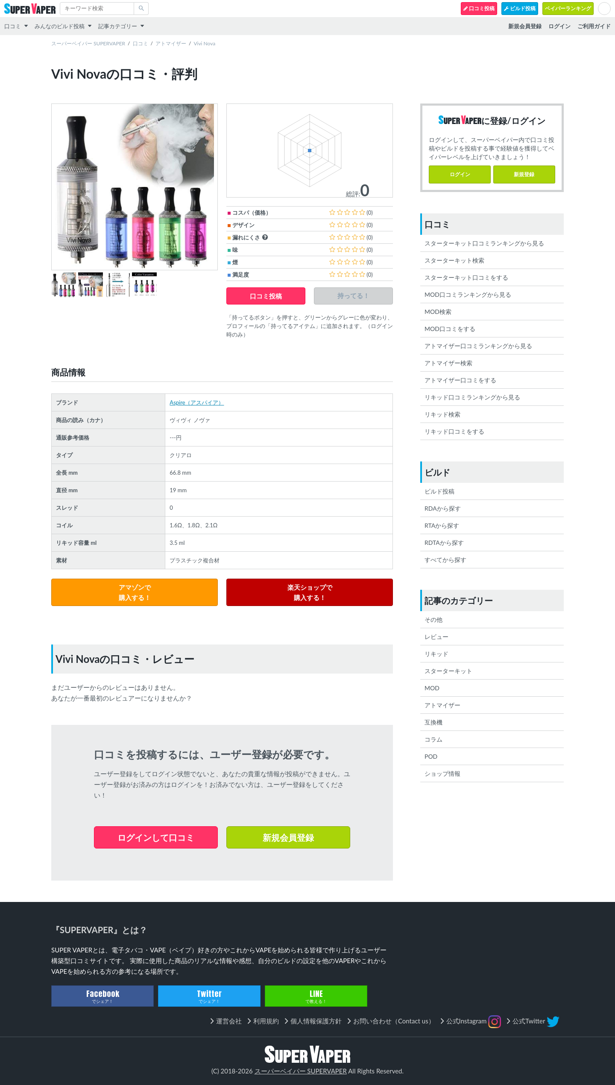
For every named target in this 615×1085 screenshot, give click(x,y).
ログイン (460, 174)
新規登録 (524, 174)
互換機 (433, 722)
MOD (432, 688)
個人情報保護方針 (316, 1021)
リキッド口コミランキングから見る (472, 397)
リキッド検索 (442, 414)
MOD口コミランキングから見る (468, 294)
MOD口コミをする (450, 328)
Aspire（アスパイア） (197, 402)
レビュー (436, 636)
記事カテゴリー (117, 26)
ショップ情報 (442, 773)
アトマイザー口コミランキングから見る (478, 345)
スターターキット (448, 670)
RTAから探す (442, 525)
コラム (433, 739)
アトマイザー (170, 43)
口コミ (12, 26)
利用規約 (266, 1021)
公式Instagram (473, 1021)
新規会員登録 (288, 837)
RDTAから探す (444, 542)
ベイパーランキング (568, 8)
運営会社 (229, 1021)
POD (431, 756)
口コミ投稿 (479, 8)
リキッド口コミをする (454, 431)
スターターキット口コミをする (466, 277)
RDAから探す (443, 508)
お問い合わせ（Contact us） (394, 1021)
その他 (433, 619)
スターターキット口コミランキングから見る (484, 243)
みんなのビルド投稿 (60, 26)
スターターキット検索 (454, 260)
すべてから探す (445, 559)
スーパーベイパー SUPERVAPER (88, 43)
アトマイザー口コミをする (460, 380)
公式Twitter (535, 1021)
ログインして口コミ (155, 837)
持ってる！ (353, 295)
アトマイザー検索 (448, 363)
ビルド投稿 (520, 8)
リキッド (436, 653)
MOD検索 (438, 311)
